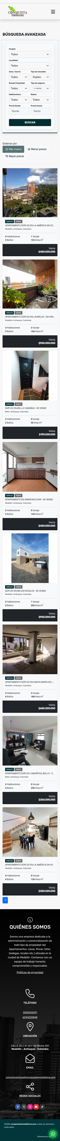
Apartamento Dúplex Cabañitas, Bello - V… (29, 773)
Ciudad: (12, 49)
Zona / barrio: (15, 72)
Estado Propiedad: (17, 83)
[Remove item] (35, 88)
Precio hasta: (36, 106)
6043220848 (30, 1017)
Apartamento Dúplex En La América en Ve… (29, 864)
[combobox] (30, 54)
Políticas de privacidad (30, 972)
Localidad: (13, 60)
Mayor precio (14, 156)
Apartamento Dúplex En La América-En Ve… (29, 225)
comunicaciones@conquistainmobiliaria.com (30, 1077)
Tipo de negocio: (38, 83)
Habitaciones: (15, 94)
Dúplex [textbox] (37, 77)
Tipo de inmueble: (38, 72)
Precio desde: (15, 106)
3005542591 (30, 1012)
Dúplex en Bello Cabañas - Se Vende (25, 408)
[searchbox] (34, 94)
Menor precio (37, 149)
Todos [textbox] (14, 54)
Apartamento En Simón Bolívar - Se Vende (29, 499)
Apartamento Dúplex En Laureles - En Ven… (30, 316)
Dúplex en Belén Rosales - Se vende (25, 591)
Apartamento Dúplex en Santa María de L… (29, 682)
